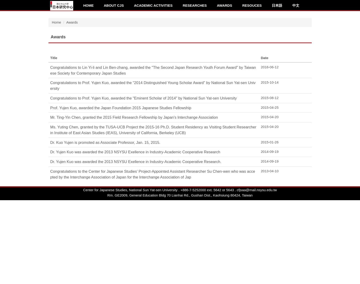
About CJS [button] (114, 5)
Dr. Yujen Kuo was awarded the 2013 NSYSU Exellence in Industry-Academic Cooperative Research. (135, 233)
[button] (51, 47)
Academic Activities (153, 5)
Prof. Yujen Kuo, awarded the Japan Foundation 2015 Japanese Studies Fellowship (120, 179)
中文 (295, 5)
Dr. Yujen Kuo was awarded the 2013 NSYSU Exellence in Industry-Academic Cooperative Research (135, 223)
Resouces (252, 5)
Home (88, 5)
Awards (224, 5)
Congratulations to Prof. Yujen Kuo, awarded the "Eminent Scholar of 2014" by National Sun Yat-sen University (143, 170)
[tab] (266, 77)
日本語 (277, 5)
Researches (195, 5)
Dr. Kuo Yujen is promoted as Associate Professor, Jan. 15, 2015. (105, 214)
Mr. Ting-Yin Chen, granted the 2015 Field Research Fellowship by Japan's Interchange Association (134, 189)
